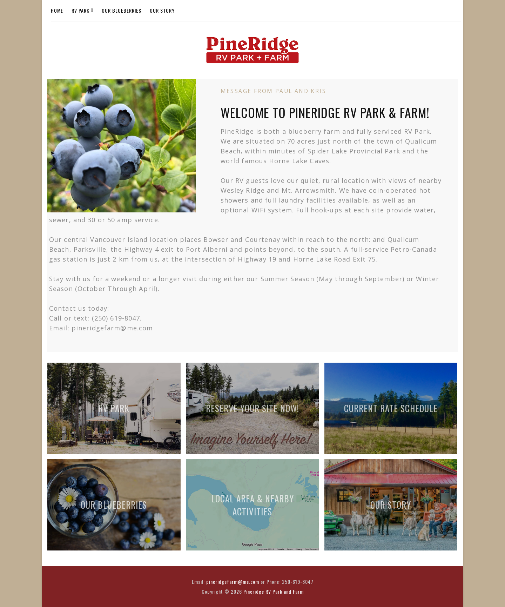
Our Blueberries (121, 10)
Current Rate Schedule (391, 408)
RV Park (80, 10)
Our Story (162, 10)
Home (57, 10)
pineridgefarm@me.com (232, 581)
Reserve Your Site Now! (252, 408)
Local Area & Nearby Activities (252, 505)
